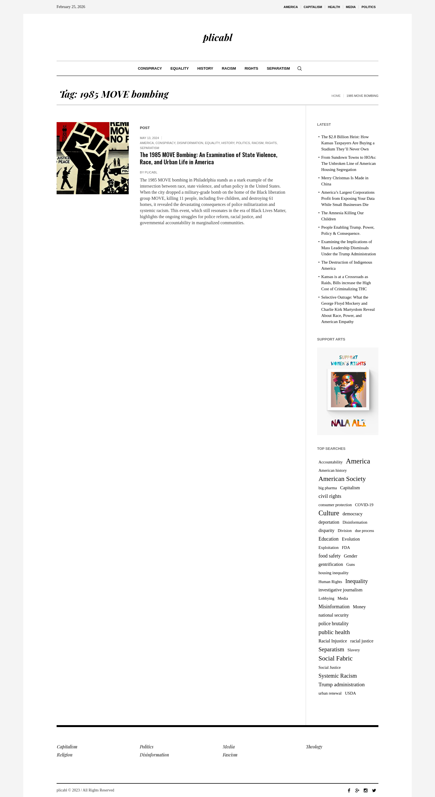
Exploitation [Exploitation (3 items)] (328, 547)
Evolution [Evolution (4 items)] (351, 539)
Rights (271, 143)
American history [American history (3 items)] (332, 470)
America (147, 143)
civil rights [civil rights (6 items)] (329, 496)
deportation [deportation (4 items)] (328, 522)
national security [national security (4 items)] (333, 615)
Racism (258, 143)
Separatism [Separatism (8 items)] (331, 649)
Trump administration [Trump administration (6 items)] (341, 684)
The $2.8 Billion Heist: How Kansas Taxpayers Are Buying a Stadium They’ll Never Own (348, 143)
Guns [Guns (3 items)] (350, 564)
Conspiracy (165, 143)
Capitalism (67, 747)
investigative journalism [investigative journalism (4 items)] (340, 589)
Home (336, 95)
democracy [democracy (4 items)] (353, 513)
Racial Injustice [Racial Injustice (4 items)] (332, 641)
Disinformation (190, 143)
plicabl (151, 172)
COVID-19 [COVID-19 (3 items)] (364, 505)
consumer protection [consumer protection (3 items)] (335, 505)
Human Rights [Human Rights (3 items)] (330, 581)
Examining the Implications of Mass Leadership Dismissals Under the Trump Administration (348, 247)
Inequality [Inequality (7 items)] (356, 581)
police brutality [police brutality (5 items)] (333, 623)
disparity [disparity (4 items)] (326, 530)
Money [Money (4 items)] (359, 606)
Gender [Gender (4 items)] (350, 556)
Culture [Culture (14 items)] (328, 513)
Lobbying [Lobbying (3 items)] (326, 598)
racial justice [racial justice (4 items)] (361, 641)
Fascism (230, 755)
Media (229, 747)
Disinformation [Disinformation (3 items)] (355, 522)
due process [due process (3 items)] (364, 530)
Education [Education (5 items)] (328, 539)
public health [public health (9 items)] (334, 632)
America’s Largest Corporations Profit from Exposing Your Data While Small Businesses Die (348, 198)
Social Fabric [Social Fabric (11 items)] (335, 658)
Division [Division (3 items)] (345, 530)
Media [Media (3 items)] (343, 598)
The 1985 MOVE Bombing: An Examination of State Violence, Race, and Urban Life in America (208, 158)
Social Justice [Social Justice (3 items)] (329, 667)
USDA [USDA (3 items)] (350, 693)
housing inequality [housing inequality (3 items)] (333, 573)
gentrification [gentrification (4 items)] (330, 564)
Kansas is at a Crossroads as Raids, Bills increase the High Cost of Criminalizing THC (346, 282)
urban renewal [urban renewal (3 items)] (330, 693)
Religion (64, 755)
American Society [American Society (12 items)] (342, 478)
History (227, 143)
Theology (314, 747)
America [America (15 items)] (358, 461)
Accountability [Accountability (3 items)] (330, 462)
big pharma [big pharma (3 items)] (327, 488)
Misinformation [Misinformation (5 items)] (334, 606)
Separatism (149, 148)
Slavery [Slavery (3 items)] (354, 650)
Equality (212, 143)
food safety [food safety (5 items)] (329, 556)
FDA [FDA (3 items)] (346, 547)
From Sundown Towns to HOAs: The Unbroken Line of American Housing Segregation (348, 163)
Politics (243, 143)
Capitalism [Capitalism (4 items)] (350, 487)
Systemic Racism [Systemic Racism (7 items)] (337, 676)
